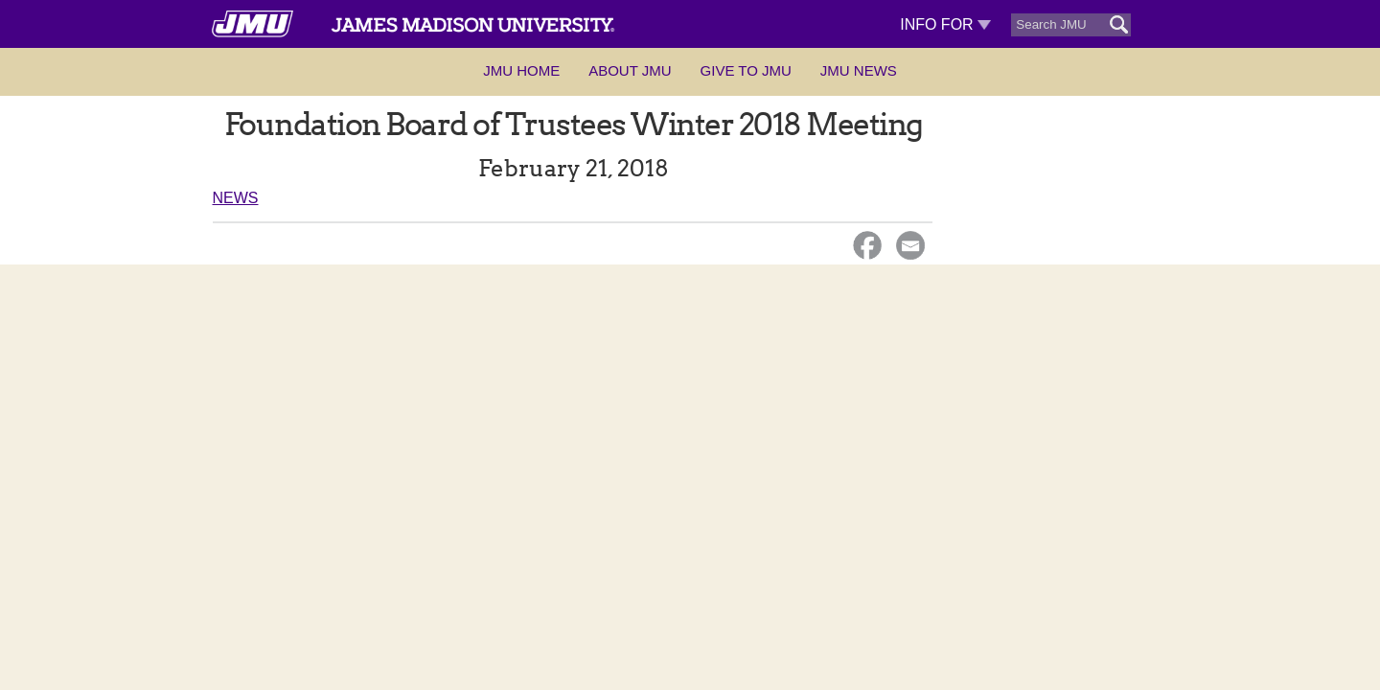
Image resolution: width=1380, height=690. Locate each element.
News (236, 198)
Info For (945, 24)
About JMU (629, 70)
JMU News (858, 70)
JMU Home (521, 70)
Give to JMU (746, 70)
